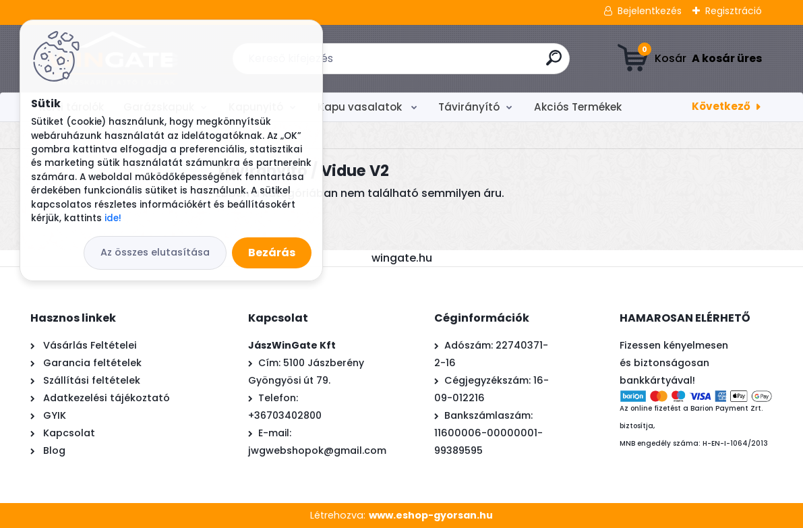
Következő (721, 106)
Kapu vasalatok (361, 107)
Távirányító (469, 107)
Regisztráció (733, 11)
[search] (554, 63)
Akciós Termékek (578, 107)
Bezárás (271, 252)
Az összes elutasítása (155, 252)
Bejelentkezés (650, 11)
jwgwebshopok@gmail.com (317, 450)
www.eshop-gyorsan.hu (431, 515)
